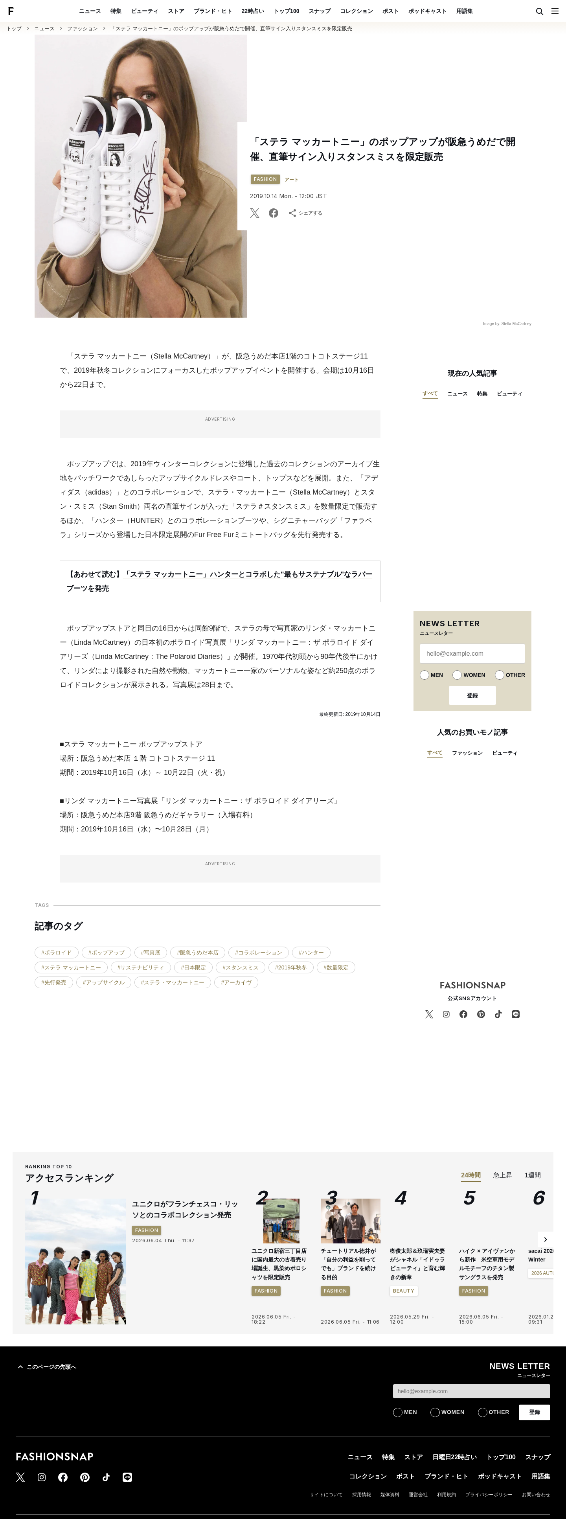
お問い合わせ (536, 1494)
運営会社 (418, 1494)
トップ (14, 28)
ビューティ (144, 11)
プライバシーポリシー (489, 1494)
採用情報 (361, 1494)
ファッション (82, 28)
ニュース (90, 11)
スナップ (320, 11)
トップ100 (286, 11)
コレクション (356, 11)
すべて (430, 393)
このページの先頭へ (46, 1367)
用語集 (464, 11)
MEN (437, 675)
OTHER (515, 675)
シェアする (305, 213)
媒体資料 (389, 1494)
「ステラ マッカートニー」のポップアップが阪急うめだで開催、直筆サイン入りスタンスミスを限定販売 (231, 28)
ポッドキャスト (427, 11)
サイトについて (326, 1494)
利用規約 (446, 1494)
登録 (472, 695)
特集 (115, 11)
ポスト (390, 11)
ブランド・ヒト (213, 11)
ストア (176, 11)
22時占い (253, 11)
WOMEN (474, 675)
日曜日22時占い (454, 1457)
